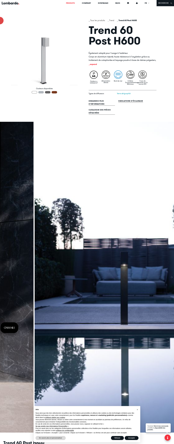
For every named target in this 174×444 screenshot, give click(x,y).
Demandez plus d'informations (96, 102)
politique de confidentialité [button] (65, 430)
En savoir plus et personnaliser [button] (50, 438)
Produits (70, 3)
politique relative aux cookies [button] (55, 417)
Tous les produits (97, 20)
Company (86, 3)
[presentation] (3, 277)
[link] (9, 327)
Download (103, 3)
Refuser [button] (117, 438)
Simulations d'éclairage (130, 101)
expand (93, 64)
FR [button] (147, 3)
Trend (111, 20)
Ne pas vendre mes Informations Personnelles (51, 426)
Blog (117, 3)
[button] (137, 409)
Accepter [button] (131, 438)
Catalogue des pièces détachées (100, 111)
